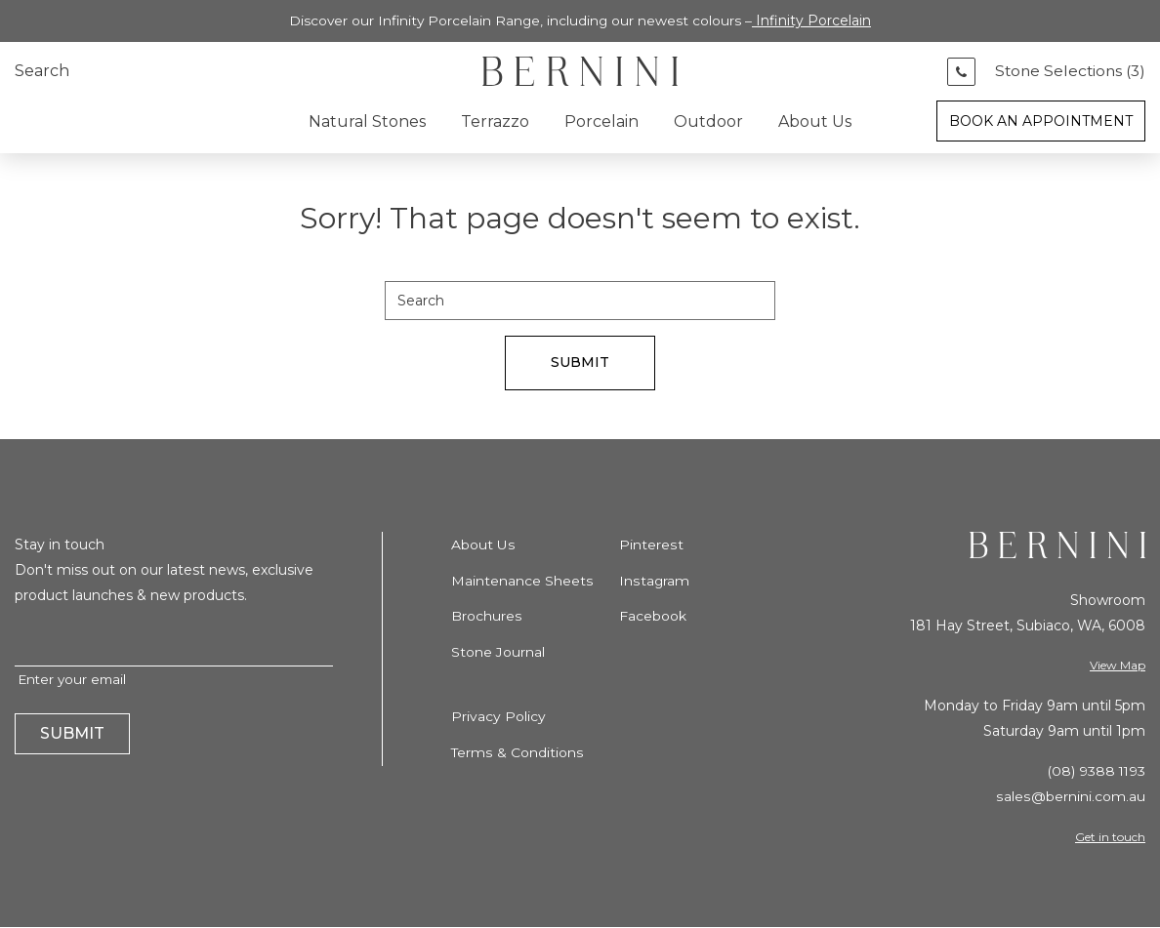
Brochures (486, 616)
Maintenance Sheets (522, 581)
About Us (814, 121)
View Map (1117, 666)
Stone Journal (498, 652)
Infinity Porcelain (814, 20)
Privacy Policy (498, 716)
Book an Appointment (1041, 121)
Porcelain (601, 121)
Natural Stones (367, 121)
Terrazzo (495, 121)
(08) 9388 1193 (1095, 772)
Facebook (652, 616)
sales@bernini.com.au (1071, 797)
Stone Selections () (1067, 71)
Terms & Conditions (517, 751)
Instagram (654, 581)
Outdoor (708, 121)
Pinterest (651, 546)
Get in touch (1110, 836)
